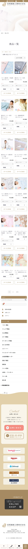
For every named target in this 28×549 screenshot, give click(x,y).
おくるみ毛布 (5, 345)
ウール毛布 (5, 368)
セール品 (4, 376)
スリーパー (5, 348)
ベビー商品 (5, 325)
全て (3, 51)
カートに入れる (7, 93)
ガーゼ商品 (5, 337)
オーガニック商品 (7, 341)
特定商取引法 (5, 385)
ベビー (10, 51)
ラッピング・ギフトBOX (8, 352)
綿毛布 (4, 364)
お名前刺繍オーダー (7, 356)
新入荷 (4, 380)
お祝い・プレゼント (7, 372)
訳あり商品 (5, 360)
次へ (17, 292)
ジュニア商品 (5, 329)
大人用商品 (5, 333)
